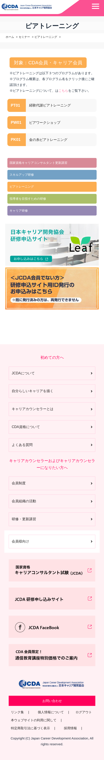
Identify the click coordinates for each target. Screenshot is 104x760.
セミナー (24, 37)
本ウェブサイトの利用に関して (33, 720)
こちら (63, 90)
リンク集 (17, 712)
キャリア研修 (19, 210)
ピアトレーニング (46, 37)
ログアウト (84, 712)
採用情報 (70, 728)
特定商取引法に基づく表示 (30, 728)
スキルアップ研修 (22, 174)
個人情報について (51, 712)
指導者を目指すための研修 (28, 198)
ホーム (10, 37)
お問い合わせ (52, 701)
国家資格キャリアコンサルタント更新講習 (38, 162)
